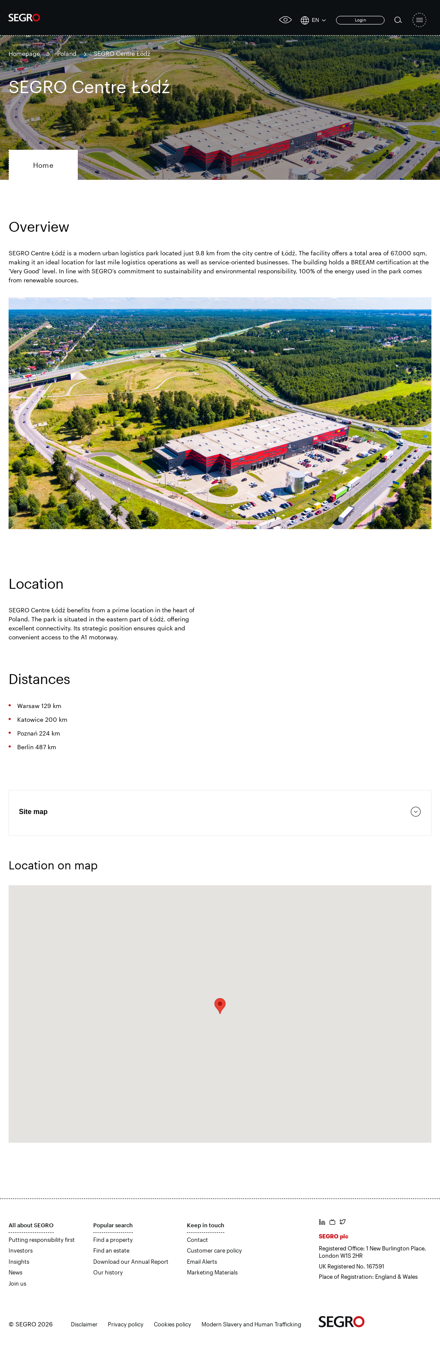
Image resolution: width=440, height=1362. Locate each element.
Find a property (113, 1239)
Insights (19, 1261)
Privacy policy (126, 1324)
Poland (66, 53)
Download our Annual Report (130, 1261)
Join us (17, 1283)
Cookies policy (172, 1324)
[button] (220, 1006)
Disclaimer (84, 1324)
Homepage (24, 53)
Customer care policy (214, 1250)
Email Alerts (202, 1261)
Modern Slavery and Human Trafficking (251, 1324)
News (15, 1272)
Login (360, 19)
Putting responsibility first (42, 1239)
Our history (108, 1272)
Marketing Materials (212, 1272)
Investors (21, 1250)
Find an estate (111, 1250)
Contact (197, 1239)
